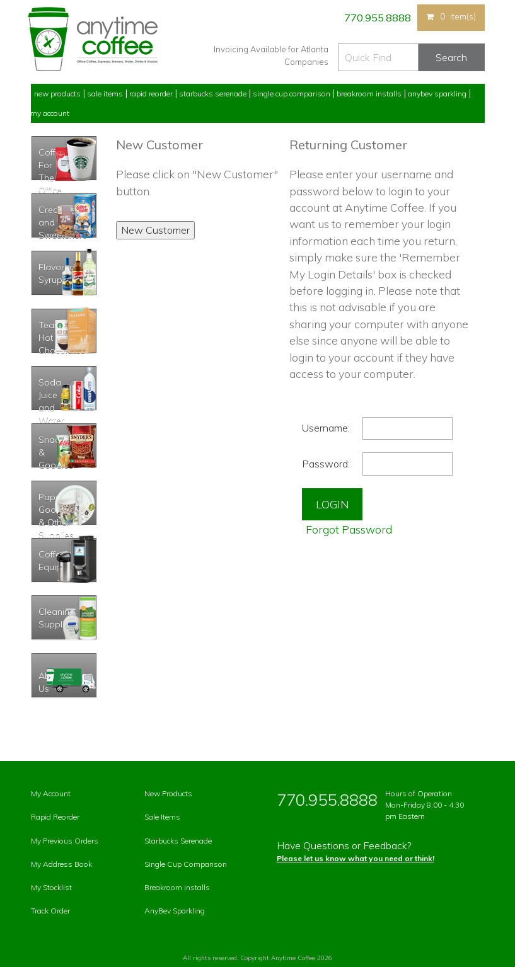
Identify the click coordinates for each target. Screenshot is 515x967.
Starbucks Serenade (212, 93)
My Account (49, 113)
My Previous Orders (64, 840)
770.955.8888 (376, 17)
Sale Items (105, 93)
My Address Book (61, 864)
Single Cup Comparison (291, 93)
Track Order (50, 910)
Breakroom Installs (369, 93)
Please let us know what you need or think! (355, 858)
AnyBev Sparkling (174, 910)
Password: (326, 463)
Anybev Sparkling (437, 93)
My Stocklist (51, 887)
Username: (326, 427)
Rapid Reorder (151, 93)
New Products (57, 93)
